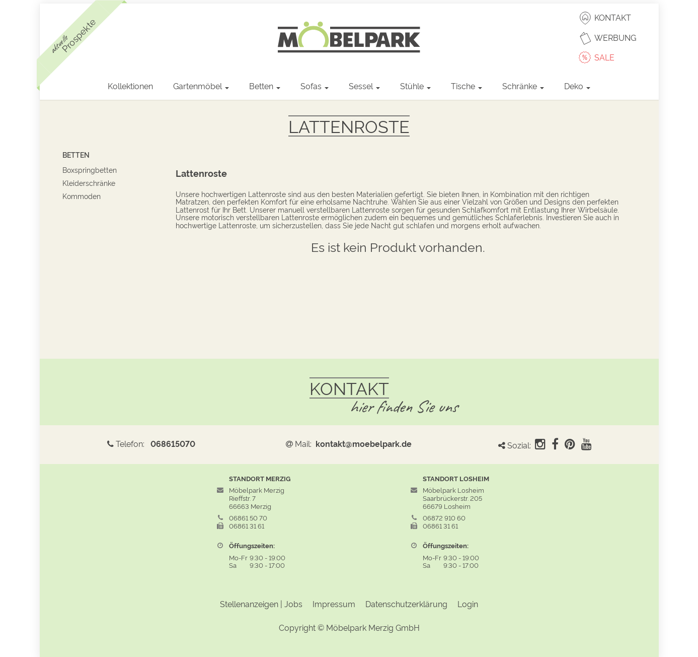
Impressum (334, 603)
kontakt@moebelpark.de (364, 443)
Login (467, 603)
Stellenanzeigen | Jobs (261, 603)
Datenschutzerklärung (406, 603)
